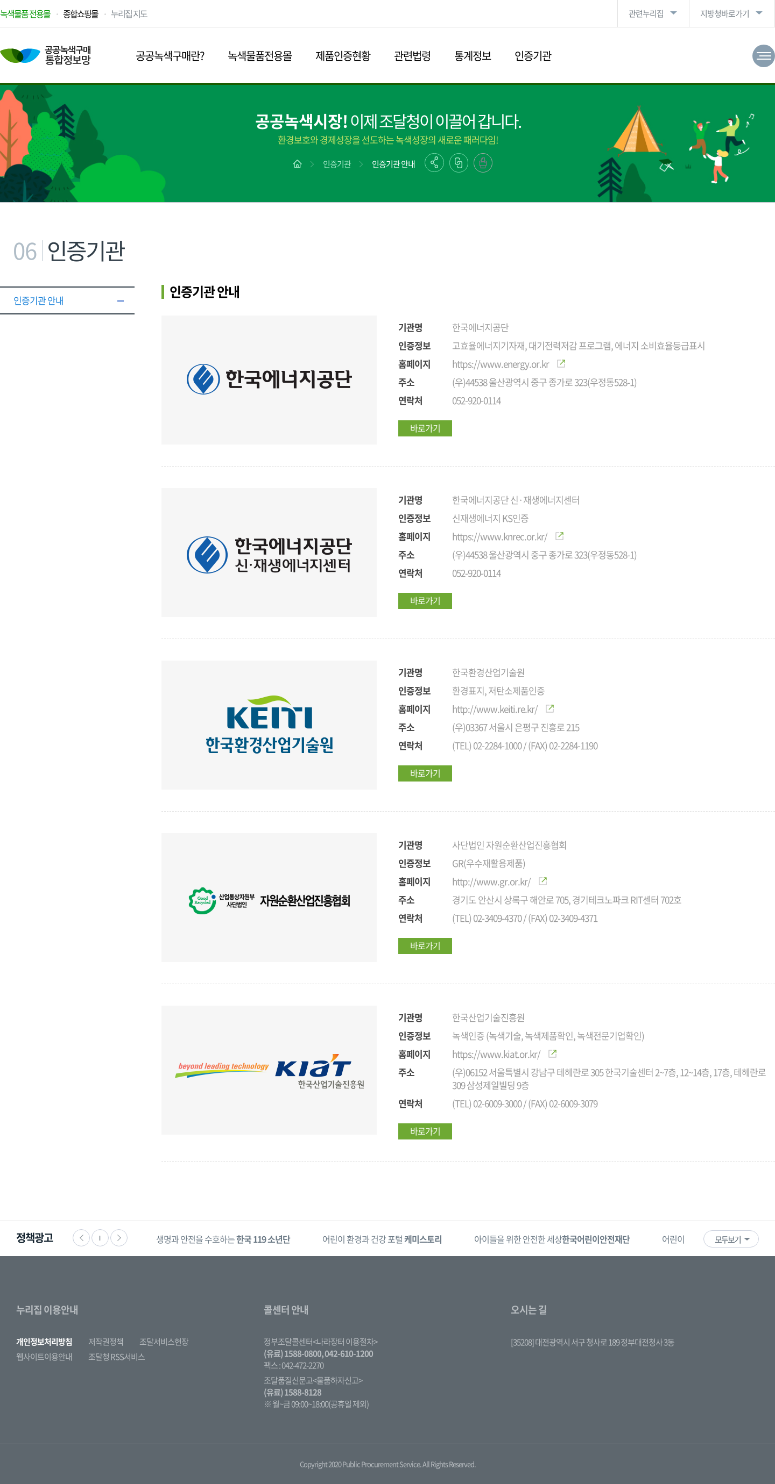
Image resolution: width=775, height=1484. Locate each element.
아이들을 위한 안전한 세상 (552, 1238)
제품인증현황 (342, 55)
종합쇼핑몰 (80, 13)
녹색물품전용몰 (260, 55)
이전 (81, 1237)
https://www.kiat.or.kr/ (504, 1053)
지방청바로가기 (724, 13)
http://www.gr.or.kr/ (499, 881)
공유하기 (434, 162)
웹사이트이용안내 (44, 1357)
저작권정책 (105, 1341)
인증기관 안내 (393, 164)
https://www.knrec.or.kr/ (507, 536)
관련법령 (412, 55)
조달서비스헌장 (163, 1341)
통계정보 (472, 55)
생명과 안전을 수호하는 (223, 1238)
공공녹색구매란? (170, 55)
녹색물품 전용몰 (25, 13)
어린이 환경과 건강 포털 (382, 1238)
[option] (223, 1238)
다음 (119, 1237)
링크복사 (458, 163)
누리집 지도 (129, 13)
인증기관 (533, 55)
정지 (100, 1237)
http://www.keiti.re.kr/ (503, 708)
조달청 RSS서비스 (116, 1357)
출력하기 (483, 163)
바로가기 (425, 427)
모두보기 (728, 1239)
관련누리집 (646, 13)
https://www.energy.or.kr (508, 363)
